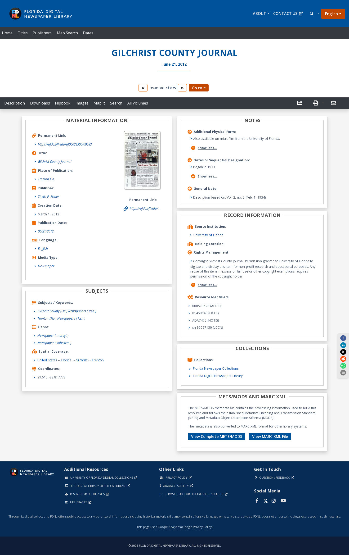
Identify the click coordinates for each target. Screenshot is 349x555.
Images (82, 103)
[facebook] (343, 338)
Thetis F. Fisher (48, 196)
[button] (314, 13)
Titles (23, 33)
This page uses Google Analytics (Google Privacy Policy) (174, 527)
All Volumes (137, 103)
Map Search (67, 33)
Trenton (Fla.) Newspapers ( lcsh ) (61, 318)
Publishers (42, 33)
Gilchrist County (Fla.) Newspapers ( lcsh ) (66, 311)
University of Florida (208, 235)
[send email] (343, 372)
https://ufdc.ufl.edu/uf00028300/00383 (65, 144)
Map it (99, 103)
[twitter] (343, 352)
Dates (88, 33)
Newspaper (46, 266)
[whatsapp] (343, 366)
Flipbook (62, 103)
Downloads (40, 103)
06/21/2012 (46, 231)
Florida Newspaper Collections (216, 368)
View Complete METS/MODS (216, 436)
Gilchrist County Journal (54, 161)
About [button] (259, 13)
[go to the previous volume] (143, 87)
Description (14, 103)
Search (116, 103)
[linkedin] (343, 345)
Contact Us (288, 13)
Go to (197, 88)
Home (7, 33)
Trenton (98, 360)
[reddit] (343, 358)
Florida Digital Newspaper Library (218, 375)
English (331, 13)
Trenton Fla (46, 179)
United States (47, 360)
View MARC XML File (270, 436)
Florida (66, 360)
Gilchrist (81, 360)
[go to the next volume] (182, 87)
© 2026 (174, 546)
